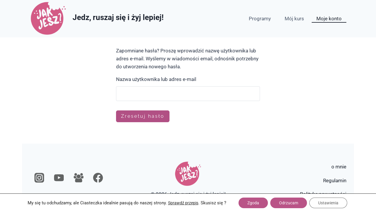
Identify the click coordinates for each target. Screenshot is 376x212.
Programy (260, 18)
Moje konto (329, 18)
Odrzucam (288, 203)
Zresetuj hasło (142, 116)
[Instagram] (39, 178)
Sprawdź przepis (183, 203)
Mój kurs (294, 18)
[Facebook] (98, 178)
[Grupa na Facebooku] (78, 178)
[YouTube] (59, 178)
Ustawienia (328, 203)
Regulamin (334, 180)
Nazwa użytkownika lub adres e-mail (156, 79)
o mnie (338, 167)
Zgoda (253, 203)
